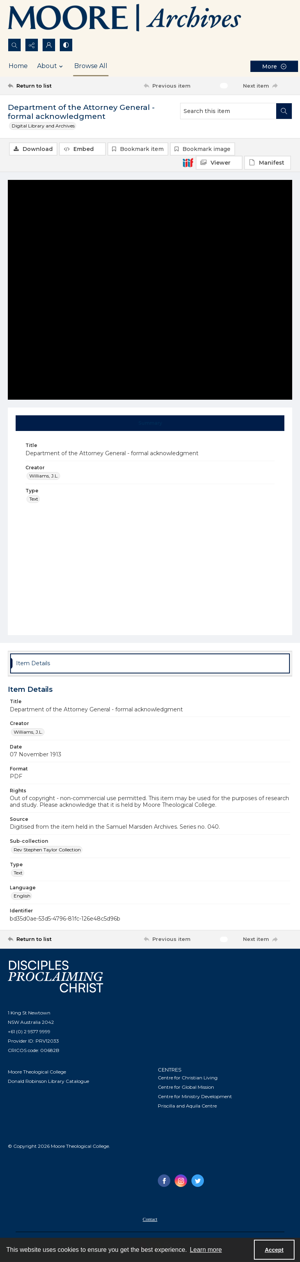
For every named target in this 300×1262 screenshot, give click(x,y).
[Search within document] (284, 111)
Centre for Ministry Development (195, 1096)
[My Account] (49, 45)
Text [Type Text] (33, 499)
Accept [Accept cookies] (274, 1250)
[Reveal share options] (31, 45)
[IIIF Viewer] (219, 163)
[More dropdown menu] (274, 66)
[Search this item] (228, 111)
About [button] (51, 66)
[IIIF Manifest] (267, 163)
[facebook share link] (164, 1180)
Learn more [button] (206, 1249)
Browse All (90, 66)
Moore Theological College (37, 1072)
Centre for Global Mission (186, 1087)
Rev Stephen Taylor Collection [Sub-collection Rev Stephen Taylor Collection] (47, 850)
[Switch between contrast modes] (66, 45)
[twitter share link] (197, 1180)
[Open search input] (14, 45)
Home (18, 66)
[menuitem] (150, 1219)
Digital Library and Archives (43, 126)
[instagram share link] (181, 1180)
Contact (150, 1219)
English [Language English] (22, 896)
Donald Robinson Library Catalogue (48, 1081)
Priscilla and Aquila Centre (187, 1106)
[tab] (150, 423)
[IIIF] (188, 162)
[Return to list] (45, 86)
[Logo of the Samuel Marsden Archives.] (125, 19)
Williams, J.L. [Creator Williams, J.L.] (44, 476)
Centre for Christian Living (188, 1078)
